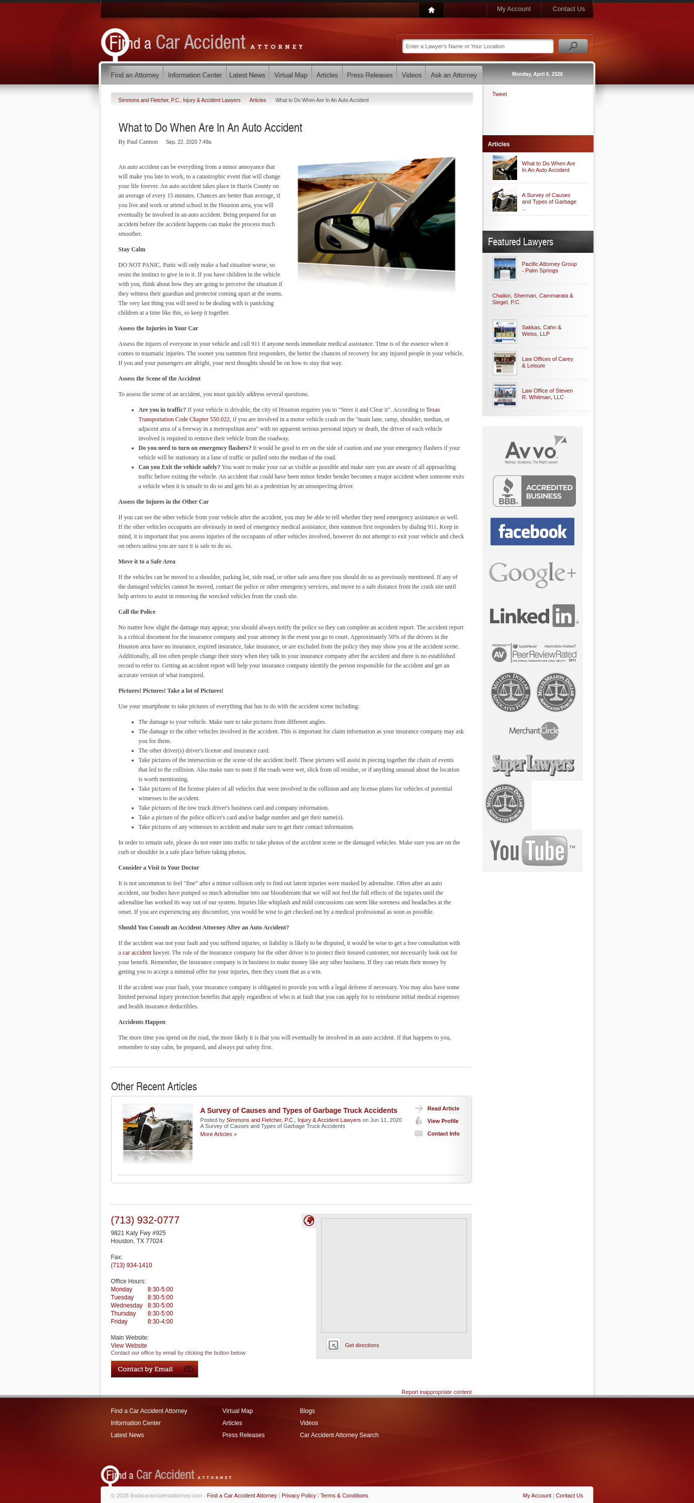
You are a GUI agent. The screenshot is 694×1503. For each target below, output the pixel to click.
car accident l (139, 952)
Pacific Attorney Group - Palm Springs (549, 267)
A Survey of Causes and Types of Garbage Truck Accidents (299, 1110)
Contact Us (569, 9)
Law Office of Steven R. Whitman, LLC (547, 394)
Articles (259, 100)
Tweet (499, 94)
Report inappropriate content (436, 1392)
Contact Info (435, 1134)
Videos (309, 1423)
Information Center (136, 1423)
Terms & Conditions (344, 1495)
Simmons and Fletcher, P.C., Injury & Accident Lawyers (180, 100)
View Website (129, 1345)
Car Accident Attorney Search (339, 1435)
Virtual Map (238, 1411)
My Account (514, 9)
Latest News (127, 1435)
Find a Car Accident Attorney (149, 1411)
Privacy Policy (298, 1495)
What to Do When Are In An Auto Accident (548, 166)
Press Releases (244, 1435)
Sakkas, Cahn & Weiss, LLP (542, 330)
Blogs (307, 1411)
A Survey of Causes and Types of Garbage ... (549, 201)
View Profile (434, 1121)
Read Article (435, 1108)
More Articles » (219, 1134)
